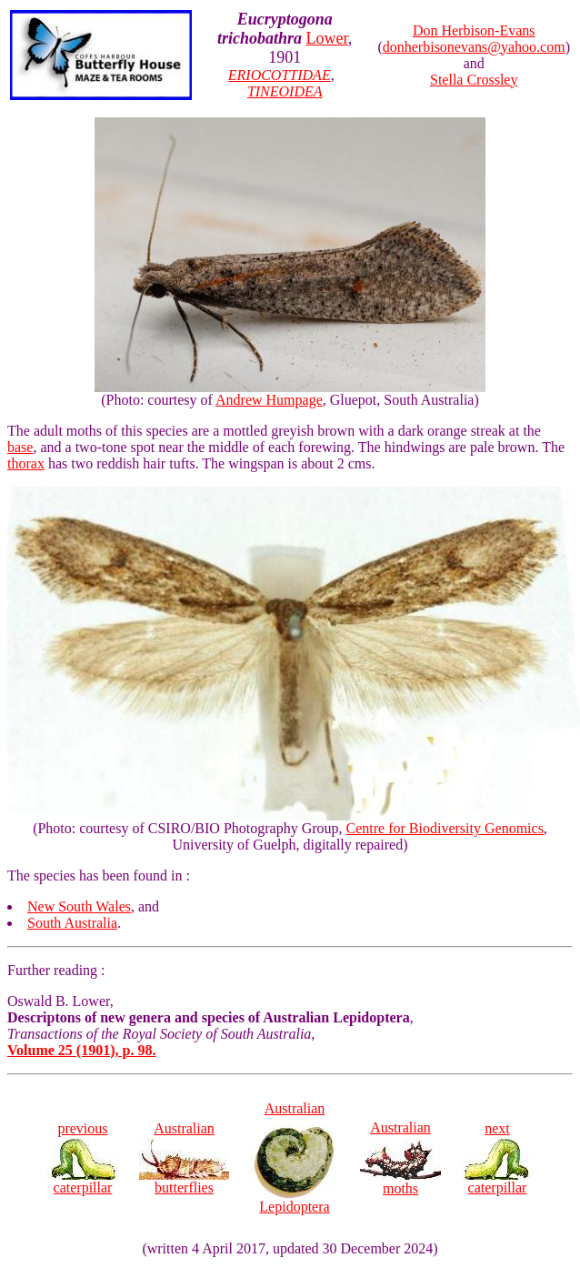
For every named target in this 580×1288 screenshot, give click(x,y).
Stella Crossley (473, 79)
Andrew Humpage (269, 400)
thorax (26, 463)
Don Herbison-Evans (474, 30)
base (20, 447)
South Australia (72, 923)
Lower (327, 38)
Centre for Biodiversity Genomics (445, 828)
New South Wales (79, 906)
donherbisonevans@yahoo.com (474, 47)
